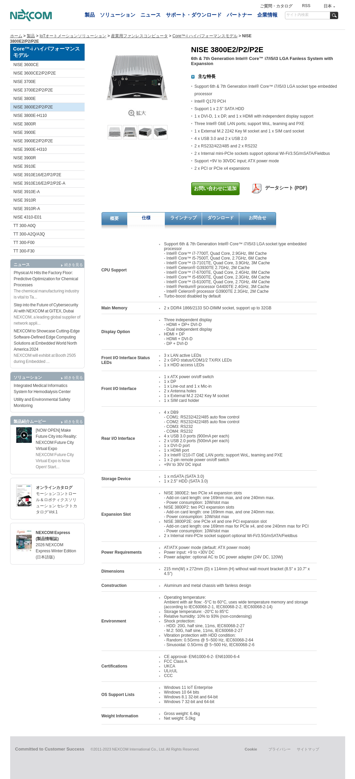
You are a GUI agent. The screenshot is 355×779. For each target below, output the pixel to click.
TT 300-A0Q (25, 225)
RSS (306, 5)
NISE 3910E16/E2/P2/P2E (37, 174)
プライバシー (279, 749)
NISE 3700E (25, 81)
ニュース (150, 15)
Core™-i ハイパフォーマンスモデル (205, 36)
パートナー (239, 15)
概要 (114, 218)
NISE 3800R (25, 124)
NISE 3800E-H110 (30, 115)
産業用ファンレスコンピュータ (139, 36)
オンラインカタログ (54, 487)
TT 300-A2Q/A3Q (29, 234)
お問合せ (257, 217)
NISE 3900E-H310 (30, 149)
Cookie (251, 749)
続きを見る (73, 265)
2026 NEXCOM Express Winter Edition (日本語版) (56, 550)
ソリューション (117, 15)
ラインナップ (183, 217)
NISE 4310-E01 (28, 217)
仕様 (146, 217)
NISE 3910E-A (27, 191)
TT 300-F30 (24, 251)
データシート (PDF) (286, 187)
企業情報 (267, 15)
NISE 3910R (25, 200)
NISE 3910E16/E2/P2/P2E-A (39, 183)
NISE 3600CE (26, 64)
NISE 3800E (25, 98)
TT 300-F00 (24, 242)
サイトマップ (308, 749)
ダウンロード (220, 217)
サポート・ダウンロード (194, 15)
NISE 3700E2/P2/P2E (33, 90)
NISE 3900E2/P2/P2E (33, 141)
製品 (90, 15)
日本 (328, 6)
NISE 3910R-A (27, 208)
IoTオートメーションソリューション (73, 36)
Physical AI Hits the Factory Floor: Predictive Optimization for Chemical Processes (46, 278)
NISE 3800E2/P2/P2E (33, 107)
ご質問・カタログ (276, 6)
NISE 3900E (25, 132)
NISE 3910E (25, 166)
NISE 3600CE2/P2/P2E (35, 73)
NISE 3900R (25, 158)
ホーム (16, 36)
